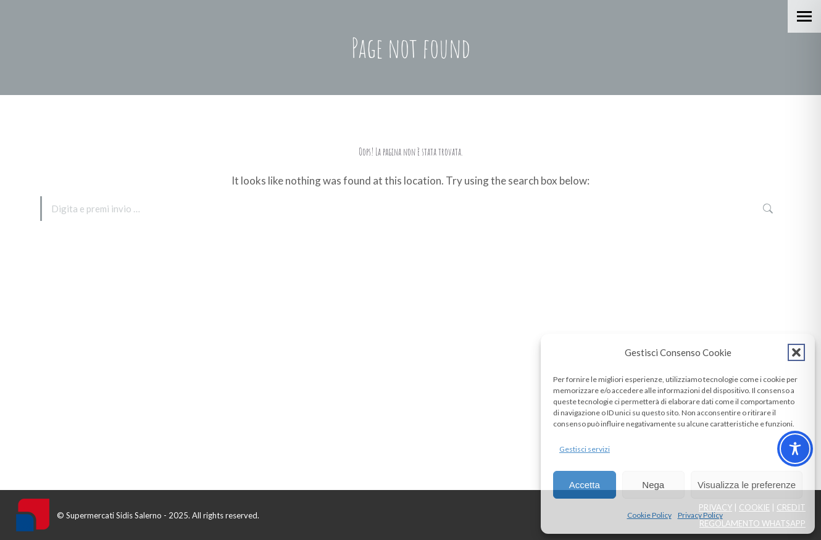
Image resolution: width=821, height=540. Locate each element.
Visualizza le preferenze (747, 485)
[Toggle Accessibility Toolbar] (795, 448)
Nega (653, 485)
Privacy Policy (700, 515)
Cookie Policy (649, 515)
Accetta (584, 485)
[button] (796, 352)
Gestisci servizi (584, 449)
